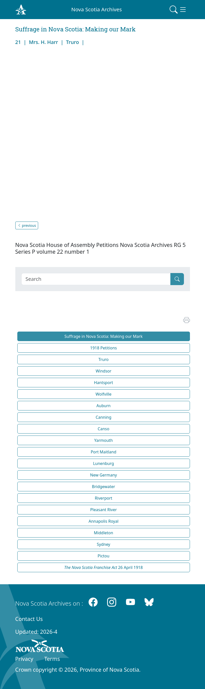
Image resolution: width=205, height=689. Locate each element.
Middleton (103, 533)
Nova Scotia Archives (96, 9)
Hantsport (103, 382)
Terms (52, 658)
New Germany (103, 475)
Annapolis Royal (103, 521)
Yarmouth (103, 440)
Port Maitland (103, 452)
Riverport (103, 498)
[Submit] (177, 279)
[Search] (96, 279)
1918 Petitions (103, 348)
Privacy (24, 658)
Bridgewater (103, 486)
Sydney (103, 544)
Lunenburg (103, 463)
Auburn (103, 405)
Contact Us (29, 618)
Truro (103, 359)
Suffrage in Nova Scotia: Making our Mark (103, 336)
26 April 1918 (103, 567)
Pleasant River (103, 509)
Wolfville (103, 394)
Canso (103, 429)
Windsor (103, 371)
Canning (103, 417)
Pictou (103, 556)
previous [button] (27, 225)
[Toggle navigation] (178, 9)
